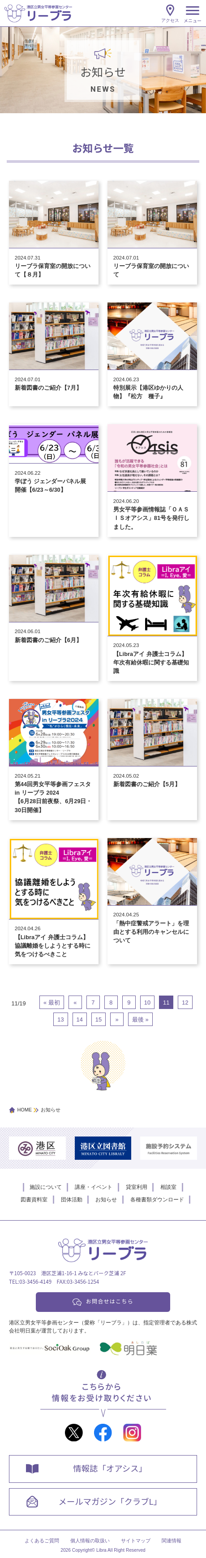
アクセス (170, 20)
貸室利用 (136, 1187)
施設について (46, 1187)
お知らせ (106, 1199)
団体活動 (71, 1199)
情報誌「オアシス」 (110, 1468)
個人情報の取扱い (90, 1540)
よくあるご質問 (42, 1540)
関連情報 (171, 1540)
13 (60, 1019)
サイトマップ (135, 1540)
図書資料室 (34, 1199)
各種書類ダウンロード (157, 1199)
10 (147, 1002)
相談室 (168, 1187)
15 (98, 1019)
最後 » (140, 1019)
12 (185, 1002)
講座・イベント (93, 1187)
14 (80, 1019)
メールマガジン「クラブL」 (110, 1501)
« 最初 (51, 1002)
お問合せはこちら (109, 1301)
